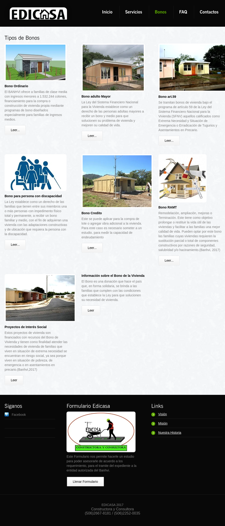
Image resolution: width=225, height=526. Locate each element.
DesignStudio (37, 10)
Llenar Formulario (85, 481)
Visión (162, 414)
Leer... (15, 130)
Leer (14, 380)
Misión (162, 423)
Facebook (19, 414)
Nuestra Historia (169, 432)
